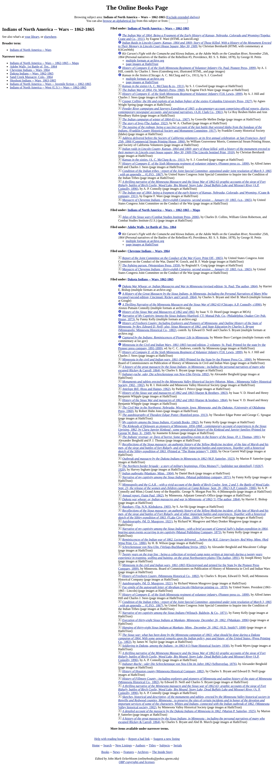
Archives (143, 752)
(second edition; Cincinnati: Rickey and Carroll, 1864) (192, 295)
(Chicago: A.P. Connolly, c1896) (191, 304)
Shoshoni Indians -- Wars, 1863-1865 (33, 80)
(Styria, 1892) (165, 374)
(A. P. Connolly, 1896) (192, 689)
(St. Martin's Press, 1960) (153, 90)
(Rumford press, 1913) (165, 415)
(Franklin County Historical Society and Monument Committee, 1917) (190, 128)
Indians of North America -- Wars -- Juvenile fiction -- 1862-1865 (50, 84)
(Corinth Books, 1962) (160, 422)
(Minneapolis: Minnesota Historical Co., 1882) (189, 326)
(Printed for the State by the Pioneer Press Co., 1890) (186, 359)
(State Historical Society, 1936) (175, 645)
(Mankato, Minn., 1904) (148, 473)
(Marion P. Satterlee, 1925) (189, 711)
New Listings (123, 745)
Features (128, 752)
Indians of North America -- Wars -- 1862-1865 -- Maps (44, 63)
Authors (140, 745)
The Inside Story (162, 752)
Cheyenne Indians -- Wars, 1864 (30, 70)
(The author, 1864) (181, 499)
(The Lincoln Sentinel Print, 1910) (194, 150)
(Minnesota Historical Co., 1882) (160, 576)
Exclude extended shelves (183, 17)
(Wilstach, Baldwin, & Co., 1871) (174, 612)
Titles (152, 745)
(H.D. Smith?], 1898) (184, 627)
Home (96, 745)
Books (105, 752)
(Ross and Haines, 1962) (146, 389)
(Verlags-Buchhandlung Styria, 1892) (164, 547)
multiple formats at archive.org (145, 60)
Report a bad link (139, 738)
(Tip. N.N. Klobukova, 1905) (146, 506)
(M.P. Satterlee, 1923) (178, 458)
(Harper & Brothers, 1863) (175, 392)
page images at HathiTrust (142, 64)
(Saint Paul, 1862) (142, 495)
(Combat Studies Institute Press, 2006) (160, 217)
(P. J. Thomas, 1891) (191, 437)
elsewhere (50, 36)
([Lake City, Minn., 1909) (193, 514)
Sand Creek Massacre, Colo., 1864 (31, 77)
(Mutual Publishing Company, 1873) (193, 530)
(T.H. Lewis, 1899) (182, 93)
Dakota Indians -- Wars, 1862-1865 (31, 73)
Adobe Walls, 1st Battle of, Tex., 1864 (33, 66)
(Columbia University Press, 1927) (187, 101)
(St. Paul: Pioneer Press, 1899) (189, 68)
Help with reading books (109, 738)
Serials (178, 745)
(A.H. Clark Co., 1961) (194, 110)
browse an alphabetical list (119, 20)
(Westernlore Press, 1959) (151, 265)
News (116, 752)
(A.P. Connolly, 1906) (194, 486)
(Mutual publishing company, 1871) (176, 477)
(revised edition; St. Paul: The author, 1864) (190, 286)
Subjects (164, 745)
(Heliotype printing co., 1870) (174, 587)
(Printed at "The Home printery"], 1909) (193, 448)
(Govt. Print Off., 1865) (172, 258)
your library (32, 36)
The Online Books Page (137, 7)
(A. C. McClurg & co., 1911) (153, 86)
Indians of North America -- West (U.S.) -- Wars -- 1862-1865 (48, 87)
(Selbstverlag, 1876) (179, 664)
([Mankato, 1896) (185, 620)
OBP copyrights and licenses (136, 762)
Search (107, 745)
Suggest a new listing (166, 738)
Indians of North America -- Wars (30, 50)
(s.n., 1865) (187, 200)
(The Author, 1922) (145, 123)
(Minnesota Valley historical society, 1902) (194, 702)
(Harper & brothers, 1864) (174, 400)
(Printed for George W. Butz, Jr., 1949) (192, 429)
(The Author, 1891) (190, 556)
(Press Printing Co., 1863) (194, 638)
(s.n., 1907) (156, 119)
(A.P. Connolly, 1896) (191, 185)
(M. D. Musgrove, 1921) (147, 521)
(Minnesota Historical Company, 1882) (163, 671)
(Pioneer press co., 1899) (185, 163)
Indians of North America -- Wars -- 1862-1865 (158, 28)
